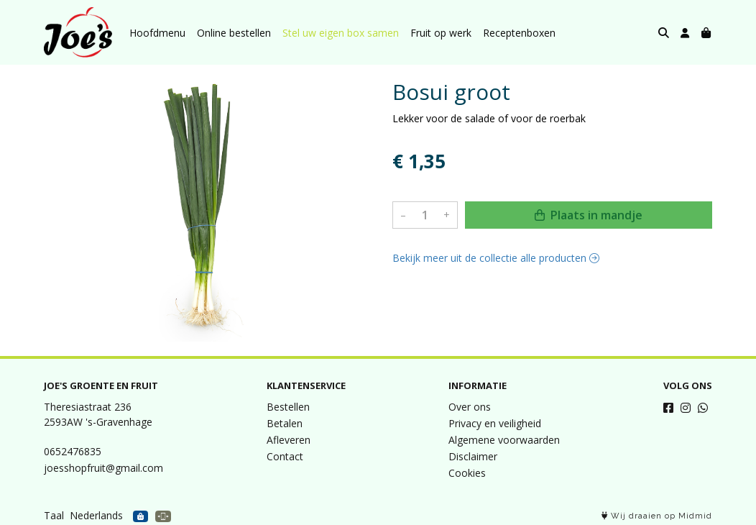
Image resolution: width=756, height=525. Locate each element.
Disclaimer (472, 456)
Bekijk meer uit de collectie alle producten (495, 258)
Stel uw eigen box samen (340, 33)
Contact (285, 456)
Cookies (467, 473)
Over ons (469, 407)
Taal (54, 515)
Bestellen (288, 407)
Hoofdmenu (157, 33)
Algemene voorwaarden (504, 440)
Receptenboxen (519, 33)
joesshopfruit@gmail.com (103, 468)
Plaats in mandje (588, 215)
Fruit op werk (440, 33)
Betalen (285, 423)
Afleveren (288, 440)
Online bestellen (234, 33)
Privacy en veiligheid (494, 423)
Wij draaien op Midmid (656, 516)
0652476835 (72, 451)
